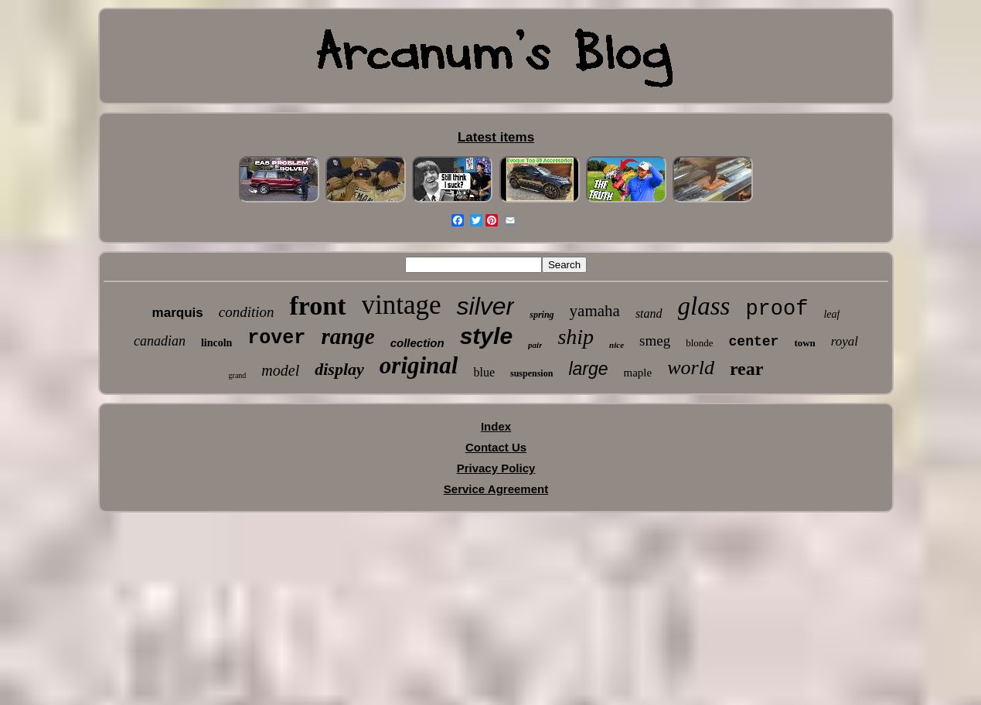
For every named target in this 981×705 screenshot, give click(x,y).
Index (496, 426)
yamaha (595, 310)
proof (776, 309)
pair (535, 344)
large (588, 369)
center (754, 341)
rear (747, 369)
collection (417, 342)
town (804, 343)
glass (704, 306)
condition (246, 312)
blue (484, 372)
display (339, 369)
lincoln (216, 343)
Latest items (496, 137)
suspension (531, 373)
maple (638, 372)
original (419, 365)
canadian (160, 341)
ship (575, 337)
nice (616, 344)
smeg (654, 340)
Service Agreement (496, 489)
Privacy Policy (496, 468)
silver (486, 306)
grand (238, 375)
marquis (177, 312)
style (486, 336)
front (317, 305)
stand (649, 313)
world (690, 367)
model (280, 370)
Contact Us (495, 447)
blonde (699, 343)
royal (844, 341)
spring (542, 314)
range (347, 336)
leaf (831, 314)
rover (276, 338)
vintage (401, 305)
